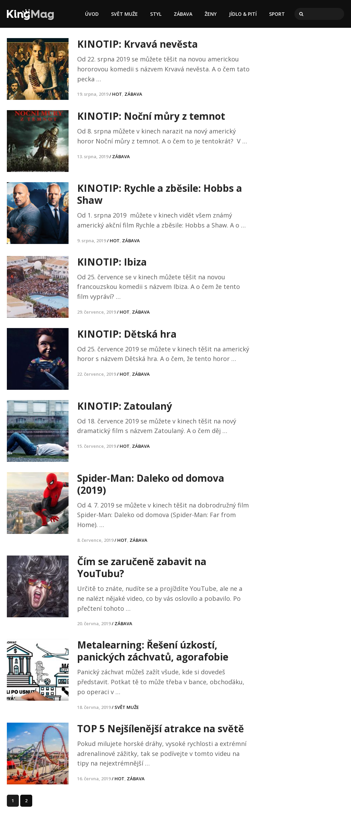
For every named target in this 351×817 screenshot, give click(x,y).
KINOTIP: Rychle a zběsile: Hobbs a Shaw (159, 194)
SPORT (277, 14)
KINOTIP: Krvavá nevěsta (137, 43)
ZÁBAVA (183, 14)
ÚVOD (92, 14)
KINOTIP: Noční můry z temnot (151, 115)
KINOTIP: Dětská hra (127, 333)
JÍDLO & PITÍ (243, 14)
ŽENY (211, 14)
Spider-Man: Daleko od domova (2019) (150, 484)
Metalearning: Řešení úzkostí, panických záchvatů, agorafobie (152, 650)
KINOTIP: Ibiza (112, 261)
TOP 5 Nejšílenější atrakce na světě (160, 728)
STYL (155, 14)
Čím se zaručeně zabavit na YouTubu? (141, 567)
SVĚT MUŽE (124, 14)
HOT (117, 94)
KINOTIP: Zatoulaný (124, 405)
